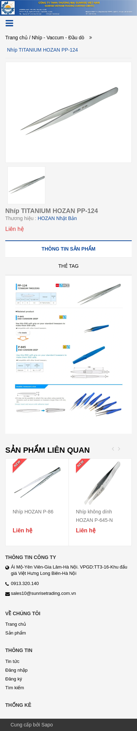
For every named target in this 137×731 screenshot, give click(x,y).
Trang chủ (16, 37)
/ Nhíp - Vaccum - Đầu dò (56, 37)
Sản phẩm (15, 633)
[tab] (68, 248)
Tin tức (12, 661)
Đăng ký (13, 679)
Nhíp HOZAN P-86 (33, 511)
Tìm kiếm (14, 687)
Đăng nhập (16, 670)
